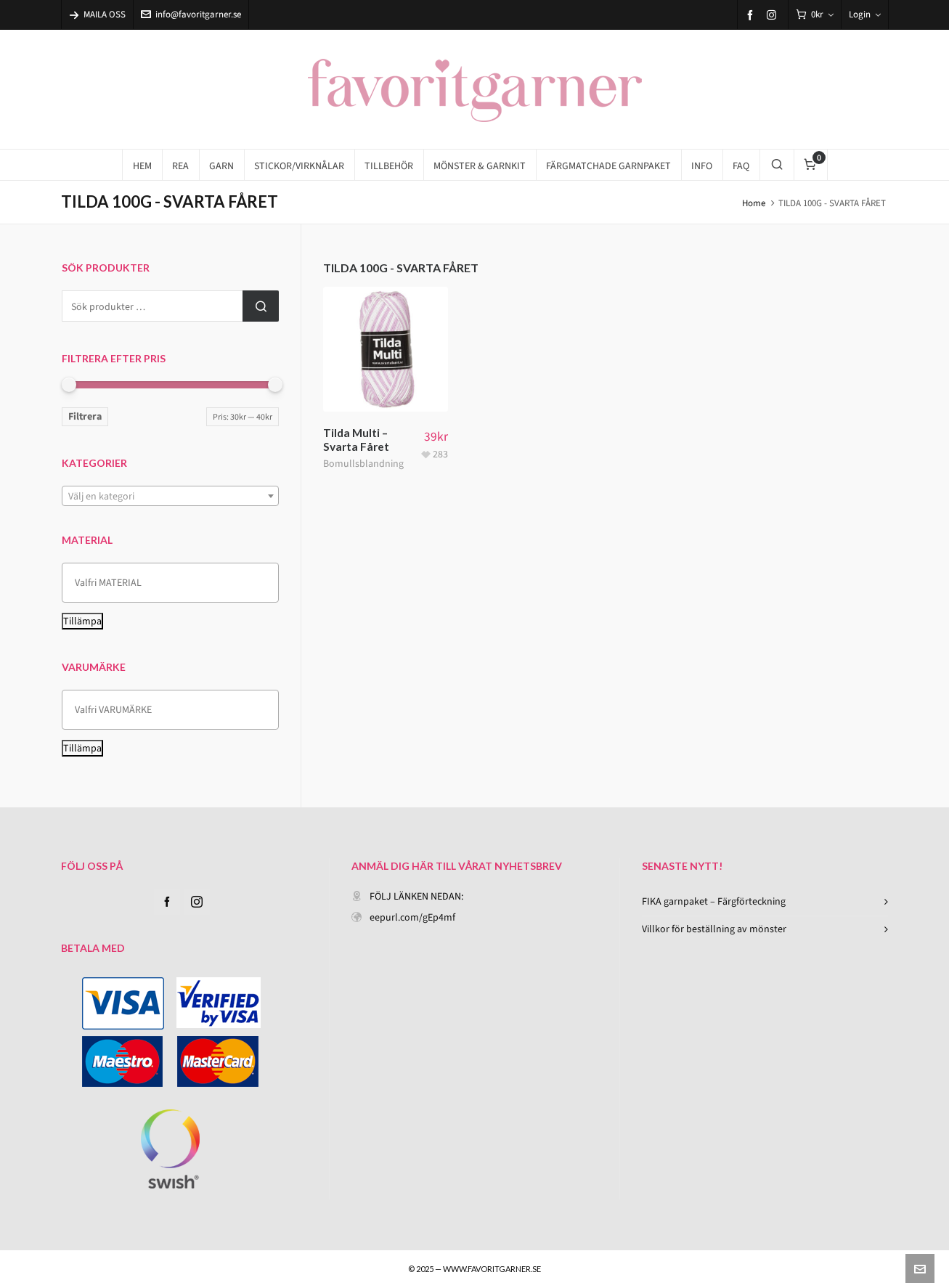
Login (865, 14)
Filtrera (85, 416)
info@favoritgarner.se (191, 14)
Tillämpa (82, 621)
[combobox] (171, 496)
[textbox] (170, 496)
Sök (261, 306)
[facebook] (752, 14)
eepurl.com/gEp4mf (412, 917)
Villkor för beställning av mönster (714, 929)
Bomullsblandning (363, 463)
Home (753, 203)
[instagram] (774, 14)
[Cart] (815, 15)
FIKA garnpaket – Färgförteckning (714, 901)
